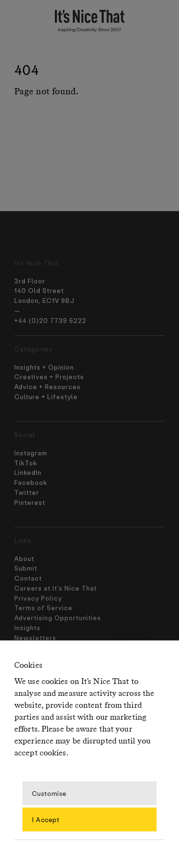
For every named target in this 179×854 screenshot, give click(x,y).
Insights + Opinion (44, 367)
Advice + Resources (47, 386)
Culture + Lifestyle (46, 396)
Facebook (30, 482)
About (22, 619)
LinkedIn (28, 472)
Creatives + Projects (49, 376)
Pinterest (29, 502)
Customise (49, 792)
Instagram (30, 452)
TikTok (25, 462)
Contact (26, 638)
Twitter (26, 492)
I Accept (46, 819)
